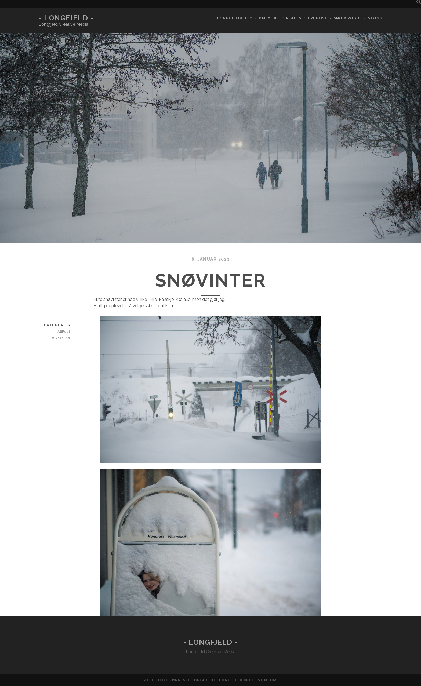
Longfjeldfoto (235, 18)
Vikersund (61, 338)
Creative (317, 18)
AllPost (63, 332)
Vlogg (375, 18)
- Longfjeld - (66, 18)
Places (293, 18)
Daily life (269, 18)
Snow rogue (348, 18)
